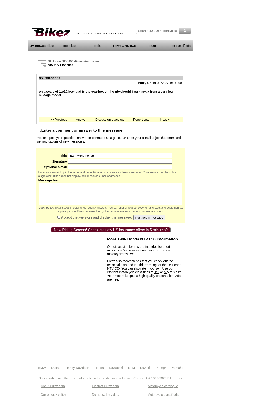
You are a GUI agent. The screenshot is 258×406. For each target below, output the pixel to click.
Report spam (142, 119)
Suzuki (145, 372)
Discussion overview (109, 119)
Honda (99, 372)
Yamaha (178, 372)
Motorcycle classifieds (163, 399)
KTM (131, 372)
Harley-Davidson (77, 372)
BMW (42, 372)
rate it (144, 272)
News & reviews (124, 46)
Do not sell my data (105, 399)
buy (166, 276)
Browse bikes (42, 46)
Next (163, 119)
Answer (81, 119)
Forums (152, 46)
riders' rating (148, 269)
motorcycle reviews (120, 258)
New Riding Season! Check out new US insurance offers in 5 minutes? (111, 234)
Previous (61, 119)
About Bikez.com (53, 390)
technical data (117, 269)
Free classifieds (180, 46)
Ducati (55, 372)
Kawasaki (116, 372)
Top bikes (69, 46)
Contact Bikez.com (105, 390)
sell (156, 276)
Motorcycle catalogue (163, 390)
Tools (97, 46)
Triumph (161, 372)
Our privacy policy (53, 399)
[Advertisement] (81, 13)
